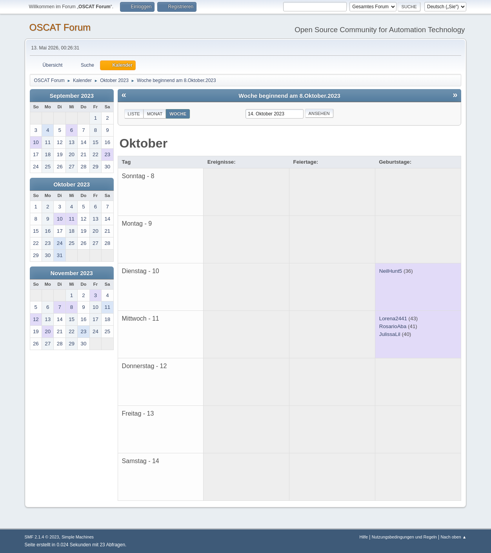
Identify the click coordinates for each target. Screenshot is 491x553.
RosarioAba (393, 326)
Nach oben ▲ (454, 537)
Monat (155, 113)
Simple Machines (78, 537)
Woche (177, 113)
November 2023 (71, 273)
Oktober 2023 (71, 184)
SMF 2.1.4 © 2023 (42, 537)
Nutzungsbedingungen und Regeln (404, 537)
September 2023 (71, 96)
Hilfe (363, 537)
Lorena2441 (393, 318)
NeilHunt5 (390, 271)
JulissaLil (389, 334)
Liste (134, 113)
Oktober (143, 143)
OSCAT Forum (60, 27)
